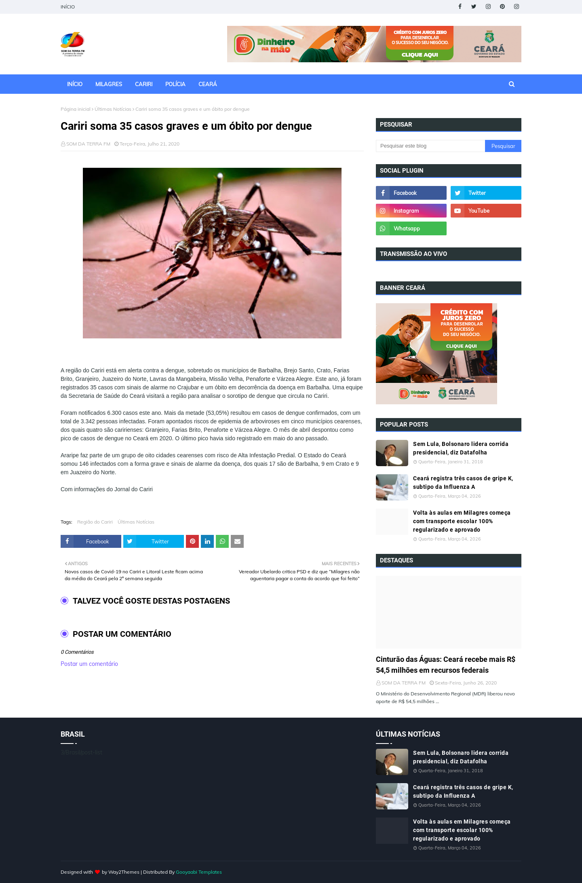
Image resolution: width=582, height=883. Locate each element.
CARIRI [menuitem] (143, 84)
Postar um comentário (89, 664)
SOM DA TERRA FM (88, 144)
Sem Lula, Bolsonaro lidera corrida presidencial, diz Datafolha (460, 448)
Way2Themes (123, 872)
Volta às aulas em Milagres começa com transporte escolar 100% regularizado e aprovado (462, 521)
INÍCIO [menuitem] (74, 84)
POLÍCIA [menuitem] (175, 84)
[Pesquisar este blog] (430, 146)
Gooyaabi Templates (199, 872)
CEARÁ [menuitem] (207, 84)
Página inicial (76, 109)
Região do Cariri (95, 522)
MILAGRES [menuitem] (108, 84)
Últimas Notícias (113, 109)
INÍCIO (68, 7)
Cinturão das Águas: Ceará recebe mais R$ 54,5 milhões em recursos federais (445, 664)
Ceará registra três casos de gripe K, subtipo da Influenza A (463, 482)
